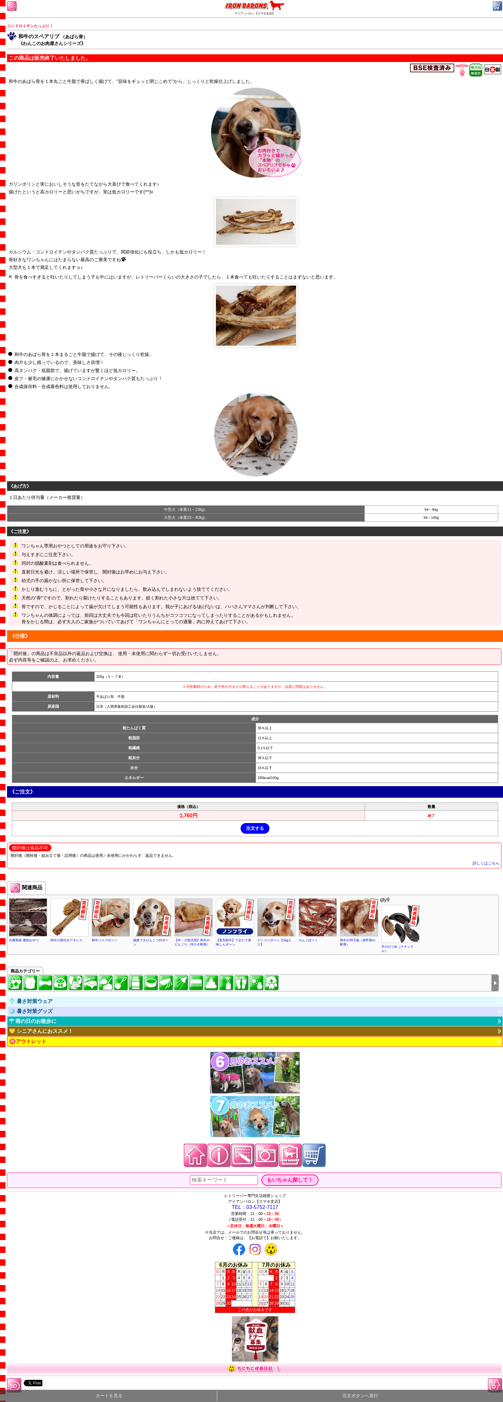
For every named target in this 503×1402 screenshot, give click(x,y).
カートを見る (109, 1395)
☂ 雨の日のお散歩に (32, 1021)
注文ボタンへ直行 (360, 1395)
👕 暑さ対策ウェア (31, 1001)
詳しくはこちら (486, 863)
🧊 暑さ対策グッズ (31, 1011)
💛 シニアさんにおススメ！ (41, 1031)
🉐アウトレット (28, 1041)
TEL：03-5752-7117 (255, 1207)
